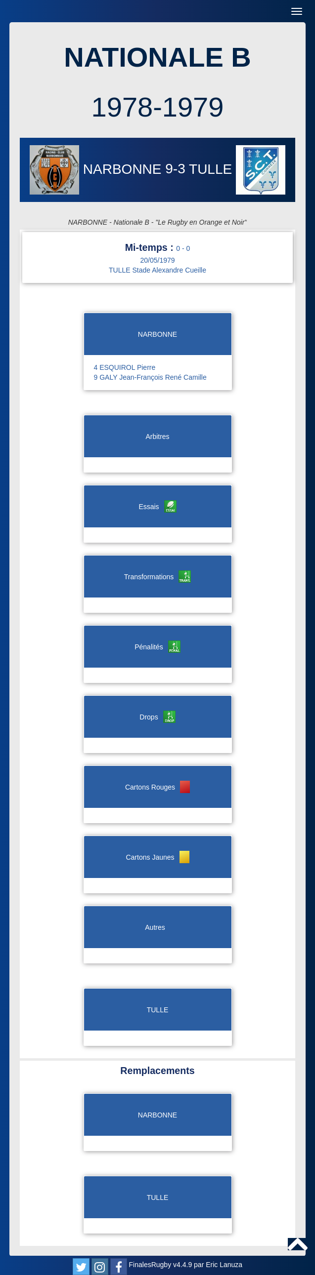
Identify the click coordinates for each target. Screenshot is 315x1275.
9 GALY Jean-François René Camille (150, 377)
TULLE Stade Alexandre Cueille (157, 270)
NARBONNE (97, 169)
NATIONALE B (157, 57)
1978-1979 (157, 106)
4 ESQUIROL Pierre (125, 367)
